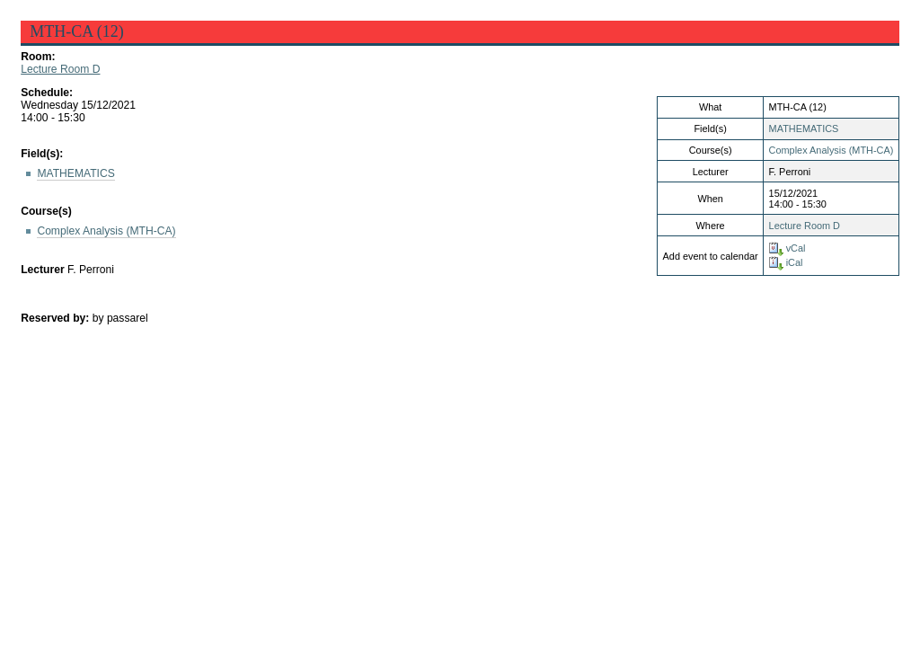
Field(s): (42, 153)
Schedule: (47, 92)
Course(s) (46, 211)
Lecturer (43, 269)
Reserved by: (57, 318)
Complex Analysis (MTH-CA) (831, 150)
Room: (38, 56)
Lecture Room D (60, 69)
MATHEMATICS (804, 128)
